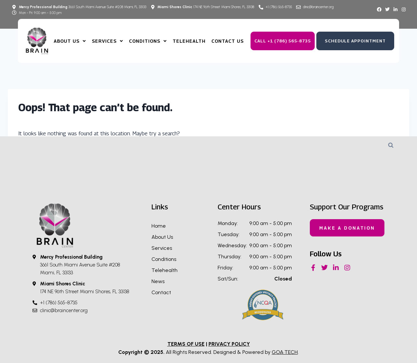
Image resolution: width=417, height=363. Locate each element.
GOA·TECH (285, 352)
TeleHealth (189, 41)
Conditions (148, 41)
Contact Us (227, 41)
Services (107, 41)
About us (70, 41)
